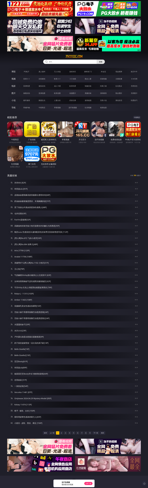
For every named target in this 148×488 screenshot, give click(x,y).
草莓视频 (57, 107)
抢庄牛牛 (134, 71)
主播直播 (119, 79)
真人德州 (42, 71)
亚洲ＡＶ (26, 79)
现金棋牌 (119, 71)
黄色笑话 (119, 100)
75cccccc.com (74, 56)
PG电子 (26, 71)
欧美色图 (57, 93)
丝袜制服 (103, 79)
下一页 (96, 433)
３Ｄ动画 (72, 79)
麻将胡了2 (88, 71)
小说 (14, 100)
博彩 (14, 71)
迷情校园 (88, 100)
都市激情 (26, 100)
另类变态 (134, 86)
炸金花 (103, 71)
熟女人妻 (88, 79)
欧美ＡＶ (57, 79)
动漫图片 (72, 93)
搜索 (100, 62)
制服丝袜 (88, 86)
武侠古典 (72, 100)
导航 (14, 107)
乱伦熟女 (119, 86)
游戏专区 (72, 71)
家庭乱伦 (42, 100)
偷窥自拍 (26, 93)
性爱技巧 (134, 100)
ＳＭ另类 (134, 79)
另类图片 (134, 93)
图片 (14, 93)
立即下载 (88, 483)
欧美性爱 (72, 86)
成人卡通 (57, 86)
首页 (45, 433)
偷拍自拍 (42, 86)
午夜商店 (42, 107)
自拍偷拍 (42, 79)
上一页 (52, 433)
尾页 (102, 433)
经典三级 (103, 86)
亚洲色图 (42, 93)
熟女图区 (119, 93)
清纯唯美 (103, 93)
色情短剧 (103, 107)
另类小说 (103, 100)
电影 (14, 86)
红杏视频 (88, 107)
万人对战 (57, 71)
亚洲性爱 (26, 86)
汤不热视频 (73, 107)
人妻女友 (57, 100)
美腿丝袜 (88, 93)
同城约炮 (26, 107)
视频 (14, 78)
